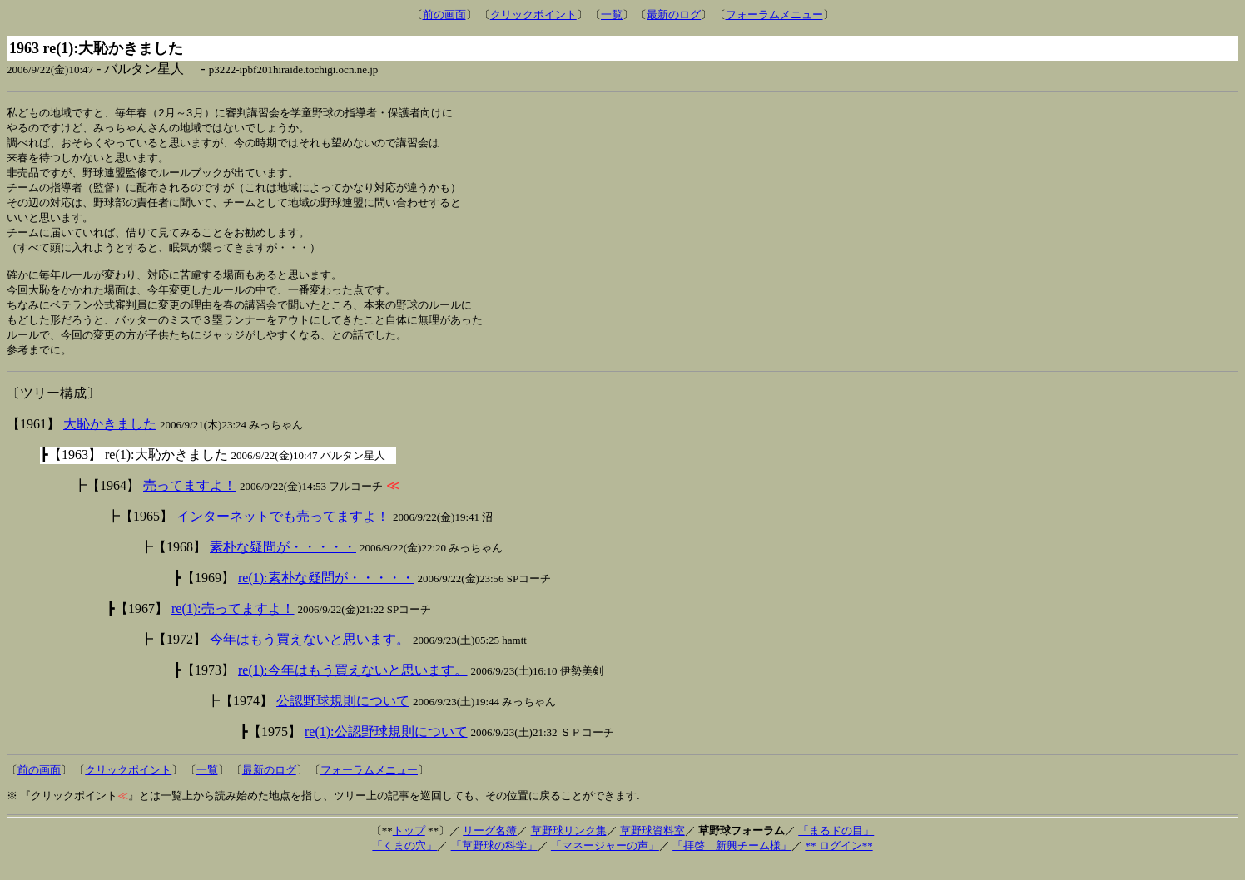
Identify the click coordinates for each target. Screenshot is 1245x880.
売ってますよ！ (189, 501)
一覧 (611, 14)
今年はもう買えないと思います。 (309, 655)
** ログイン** (838, 861)
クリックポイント (533, 14)
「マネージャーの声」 (605, 861)
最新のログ (674, 14)
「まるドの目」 (836, 846)
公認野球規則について (342, 716)
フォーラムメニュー (774, 14)
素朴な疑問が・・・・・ (283, 563)
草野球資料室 (652, 846)
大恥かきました (109, 440)
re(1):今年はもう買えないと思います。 (353, 686)
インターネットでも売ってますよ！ (282, 532)
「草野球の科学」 (494, 861)
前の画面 (444, 14)
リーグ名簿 (490, 846)
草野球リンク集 (569, 846)
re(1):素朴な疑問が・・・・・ (326, 593)
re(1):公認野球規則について (386, 747)
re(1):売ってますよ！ (233, 624)
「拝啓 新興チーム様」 (731, 861)
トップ (409, 846)
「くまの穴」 (404, 861)
